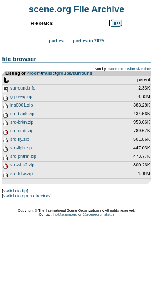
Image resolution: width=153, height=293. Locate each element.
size (139, 69)
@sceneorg (92, 214)
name (112, 69)
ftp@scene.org (65, 214)
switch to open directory (27, 195)
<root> (34, 73)
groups (63, 73)
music (48, 73)
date (147, 69)
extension (126, 69)
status (109, 214)
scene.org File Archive (76, 9)
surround (82, 73)
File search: (42, 23)
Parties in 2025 (88, 40)
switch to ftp (15, 190)
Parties (56, 40)
